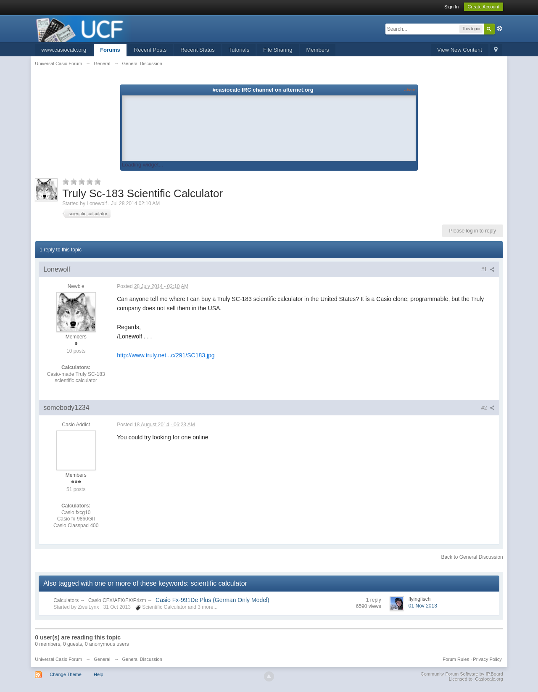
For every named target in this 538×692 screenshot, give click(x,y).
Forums (110, 50)
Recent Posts (150, 50)
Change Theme (66, 674)
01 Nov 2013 (423, 606)
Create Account (483, 6)
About (409, 89)
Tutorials (239, 50)
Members (317, 50)
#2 (488, 408)
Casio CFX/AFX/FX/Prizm (118, 600)
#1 (488, 269)
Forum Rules (456, 659)
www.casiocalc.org (63, 50)
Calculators (66, 600)
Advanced (499, 28)
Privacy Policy (487, 659)
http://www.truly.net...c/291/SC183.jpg (165, 355)
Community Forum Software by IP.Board (462, 673)
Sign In (451, 6)
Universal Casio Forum (58, 659)
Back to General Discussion (472, 557)
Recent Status (197, 50)
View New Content (459, 50)
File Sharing (277, 50)
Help (98, 674)
